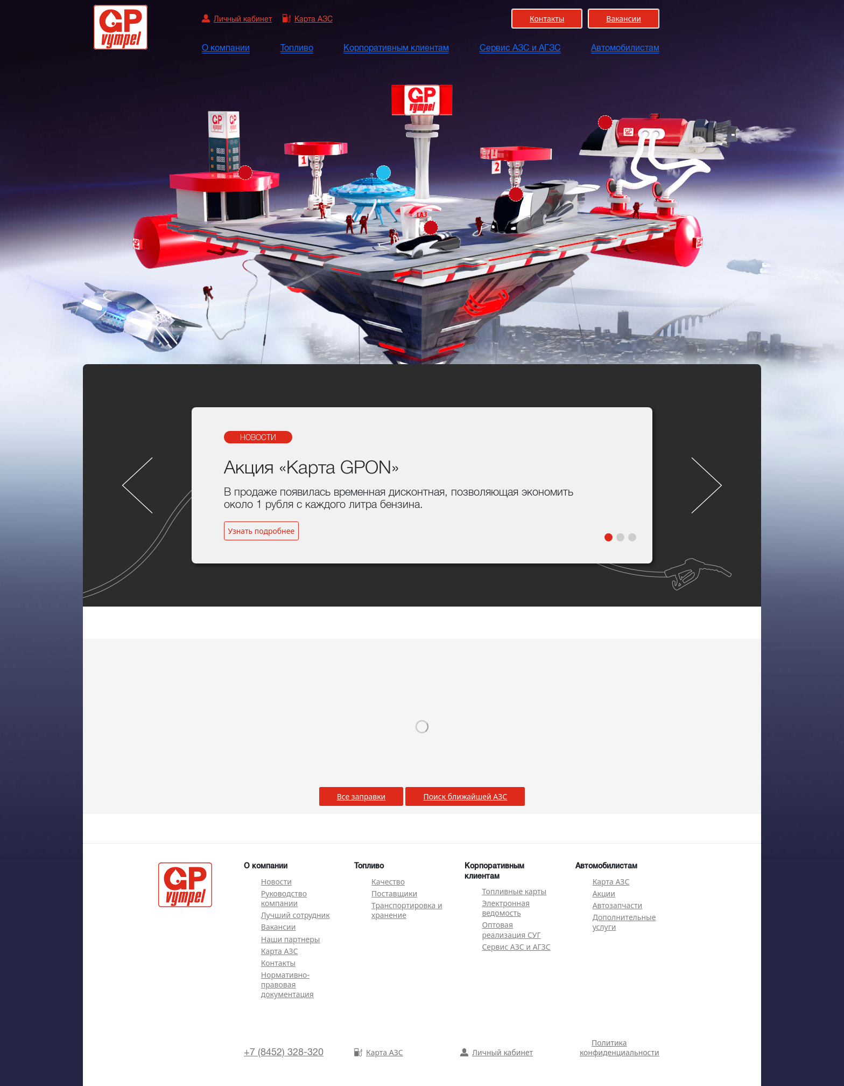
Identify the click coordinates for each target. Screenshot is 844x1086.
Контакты (278, 963)
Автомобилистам (625, 48)
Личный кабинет (496, 1052)
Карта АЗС (279, 951)
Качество (388, 881)
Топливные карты (514, 891)
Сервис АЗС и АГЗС (520, 48)
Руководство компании (284, 898)
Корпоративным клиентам (396, 48)
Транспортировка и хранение (406, 910)
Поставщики (394, 893)
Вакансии (278, 927)
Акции (604, 893)
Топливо (296, 48)
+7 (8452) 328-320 (283, 1052)
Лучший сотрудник (295, 915)
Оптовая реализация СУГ (511, 929)
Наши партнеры (290, 939)
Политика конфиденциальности (619, 1047)
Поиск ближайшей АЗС (465, 796)
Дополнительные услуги (624, 922)
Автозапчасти (618, 905)
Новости (276, 881)
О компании (226, 48)
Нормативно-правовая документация (287, 984)
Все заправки (361, 796)
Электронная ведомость (506, 908)
